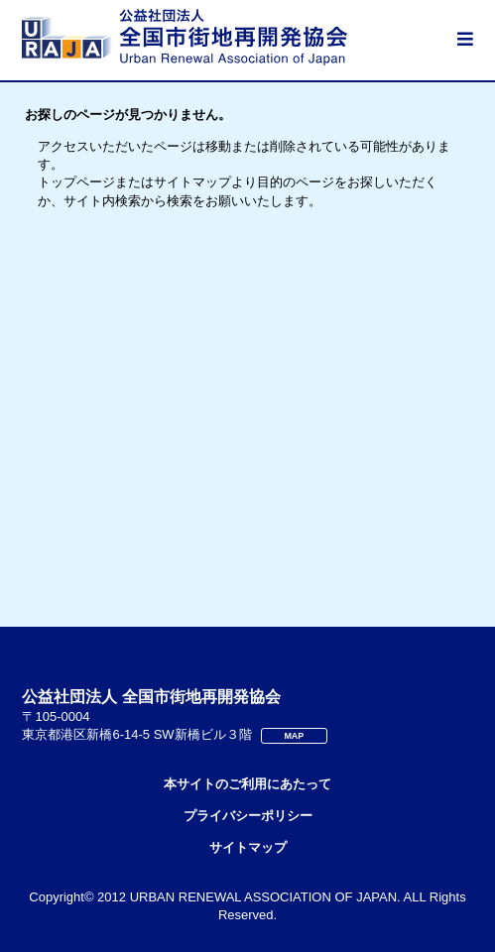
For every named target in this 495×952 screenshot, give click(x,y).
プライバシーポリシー (248, 815)
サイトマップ (248, 847)
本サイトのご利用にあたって (247, 783)
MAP (294, 736)
